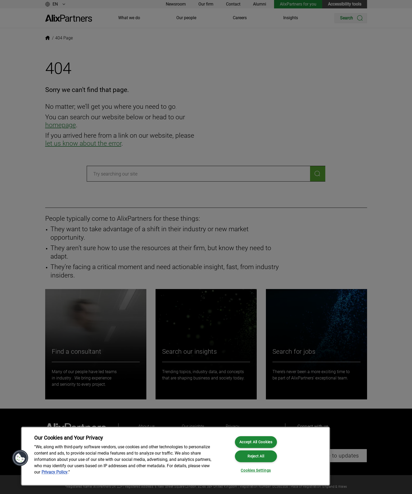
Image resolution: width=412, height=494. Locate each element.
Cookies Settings (256, 470)
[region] (175, 456)
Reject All (256, 456)
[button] (20, 458)
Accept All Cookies (255, 442)
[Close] (319, 439)
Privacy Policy (55, 472)
